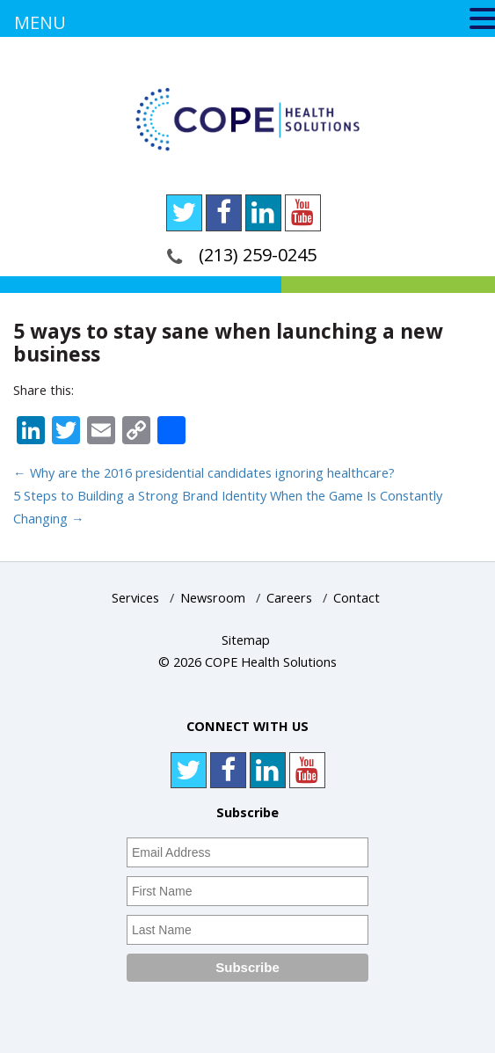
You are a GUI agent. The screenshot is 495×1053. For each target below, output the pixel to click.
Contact (356, 597)
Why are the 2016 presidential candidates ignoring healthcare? (204, 472)
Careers (289, 597)
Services (135, 597)
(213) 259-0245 (258, 255)
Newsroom (212, 597)
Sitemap (246, 640)
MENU (40, 22)
